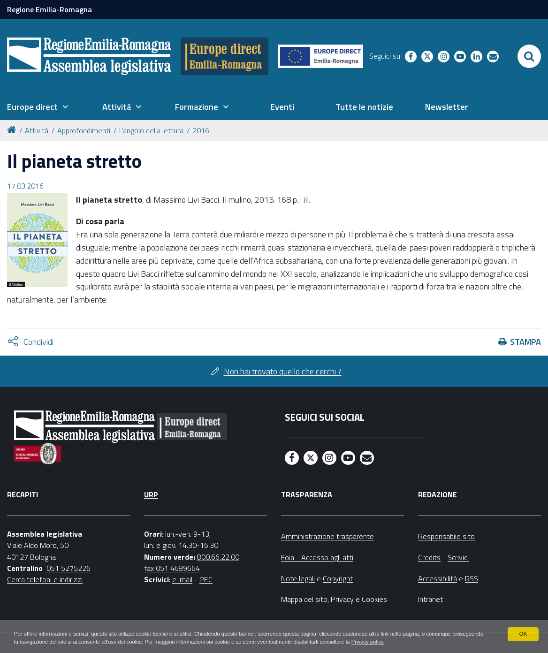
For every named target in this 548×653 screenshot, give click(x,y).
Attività (36, 130)
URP (151, 494)
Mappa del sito (304, 599)
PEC (206, 579)
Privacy (342, 599)
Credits (429, 557)
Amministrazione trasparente (327, 536)
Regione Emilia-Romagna (49, 9)
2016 (200, 130)
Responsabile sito (446, 536)
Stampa (525, 341)
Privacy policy (424, 641)
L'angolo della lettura (151, 130)
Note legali (298, 578)
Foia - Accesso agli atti (317, 557)
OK (523, 633)
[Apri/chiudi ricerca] (529, 56)
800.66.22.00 (218, 556)
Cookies (374, 599)
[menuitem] (37, 107)
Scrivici (458, 557)
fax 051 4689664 (172, 568)
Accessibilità (437, 578)
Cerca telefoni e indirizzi (45, 579)
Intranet (430, 599)
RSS (471, 578)
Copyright (338, 578)
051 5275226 (68, 568)
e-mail (182, 579)
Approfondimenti (83, 130)
